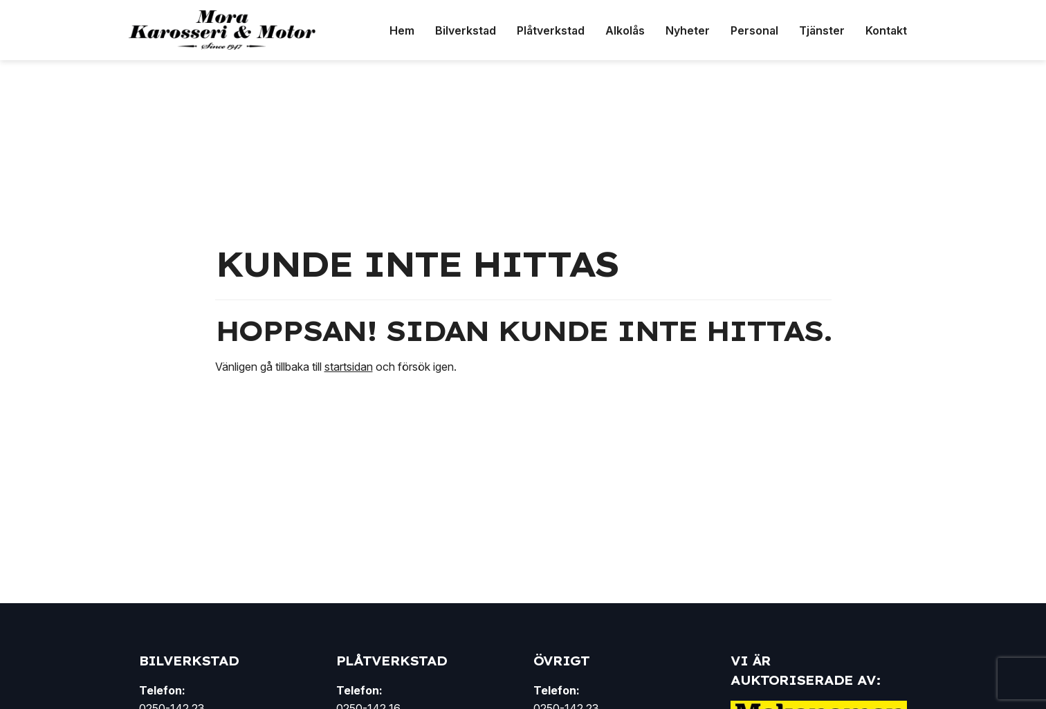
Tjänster (822, 30)
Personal (754, 30)
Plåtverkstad (551, 30)
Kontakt (886, 30)
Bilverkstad (465, 30)
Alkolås (625, 30)
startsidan (348, 367)
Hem (401, 30)
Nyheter (688, 30)
